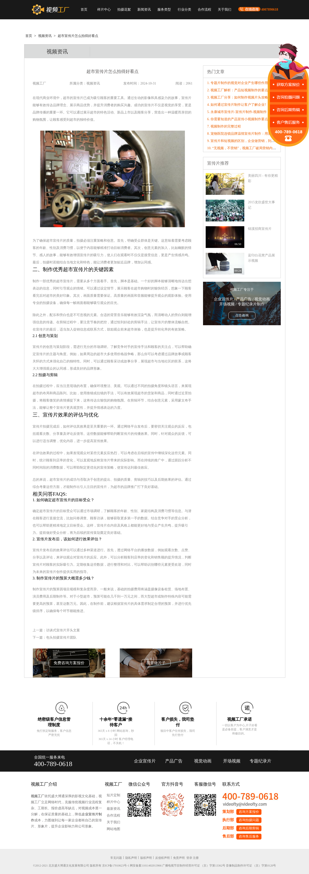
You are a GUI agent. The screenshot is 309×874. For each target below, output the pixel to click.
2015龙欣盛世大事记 (261, 204)
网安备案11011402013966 (146, 865)
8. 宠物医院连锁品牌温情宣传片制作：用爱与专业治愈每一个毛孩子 (258, 133)
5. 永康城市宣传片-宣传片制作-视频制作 (237, 112)
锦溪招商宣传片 (260, 229)
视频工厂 (37, 796)
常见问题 (116, 858)
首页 (84, 9)
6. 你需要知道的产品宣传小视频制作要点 (237, 119)
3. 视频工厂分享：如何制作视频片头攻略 (237, 97)
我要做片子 (156, 663)
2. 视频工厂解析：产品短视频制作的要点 (237, 90)
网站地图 (113, 829)
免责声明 (179, 858)
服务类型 (164, 9)
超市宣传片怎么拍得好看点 (78, 36)
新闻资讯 (144, 9)
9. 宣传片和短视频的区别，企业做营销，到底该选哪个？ (249, 141)
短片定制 (113, 795)
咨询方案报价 (249, 812)
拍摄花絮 (124, 9)
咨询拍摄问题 (249, 820)
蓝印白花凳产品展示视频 (261, 258)
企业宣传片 (145, 761)
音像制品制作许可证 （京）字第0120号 (251, 865)
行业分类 (184, 9)
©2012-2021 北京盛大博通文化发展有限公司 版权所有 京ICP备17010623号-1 (81, 865)
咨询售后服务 (249, 836)
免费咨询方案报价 (69, 663)
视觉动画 (202, 761)
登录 (189, 858)
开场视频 (231, 761)
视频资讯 (45, 36)
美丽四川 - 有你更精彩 (263, 178)
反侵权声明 (162, 858)
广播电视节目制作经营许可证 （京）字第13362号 (193, 865)
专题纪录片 (260, 761)
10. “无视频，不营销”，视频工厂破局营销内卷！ (243, 148)
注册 (196, 858)
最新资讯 (113, 809)
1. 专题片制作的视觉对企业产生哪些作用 (237, 83)
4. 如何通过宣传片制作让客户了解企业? (236, 104)
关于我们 (224, 9)
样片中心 (104, 9)
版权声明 (146, 858)
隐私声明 (131, 858)
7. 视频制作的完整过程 (224, 126)
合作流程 (204, 9)
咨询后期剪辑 (249, 828)
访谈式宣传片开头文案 (63, 630)
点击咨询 (242, 315)
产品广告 (174, 761)
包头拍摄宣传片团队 (61, 637)
